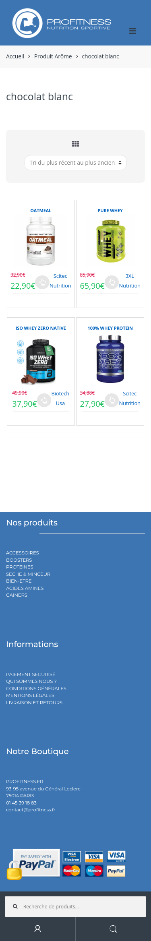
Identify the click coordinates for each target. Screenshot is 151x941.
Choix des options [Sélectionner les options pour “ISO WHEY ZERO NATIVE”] (44, 400)
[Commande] (76, 162)
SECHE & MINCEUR (28, 574)
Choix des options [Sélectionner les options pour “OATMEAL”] (42, 282)
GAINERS (16, 595)
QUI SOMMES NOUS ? (31, 681)
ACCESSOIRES (22, 553)
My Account (38, 929)
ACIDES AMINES (24, 588)
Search (113, 929)
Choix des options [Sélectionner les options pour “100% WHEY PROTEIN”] (112, 400)
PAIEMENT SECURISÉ (31, 674)
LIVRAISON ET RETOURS (34, 702)
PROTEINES (19, 567)
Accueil (15, 56)
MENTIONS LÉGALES (30, 695)
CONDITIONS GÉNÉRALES (36, 688)
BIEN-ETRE (19, 581)
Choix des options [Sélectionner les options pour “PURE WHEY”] (112, 282)
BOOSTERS (19, 560)
